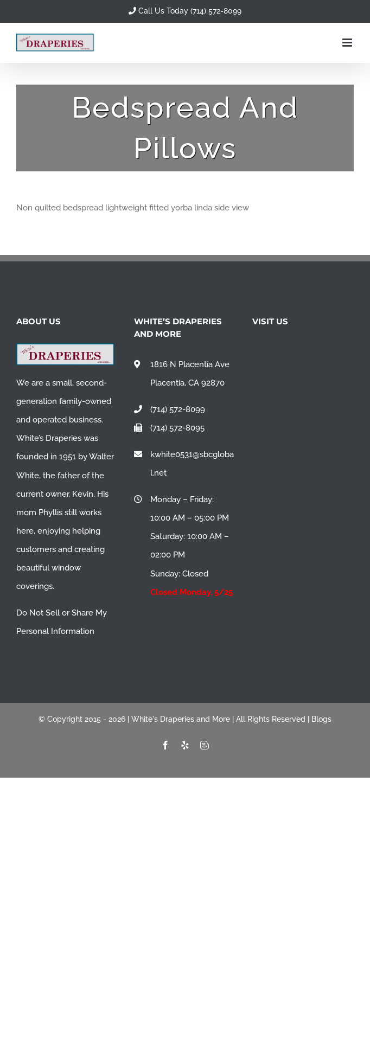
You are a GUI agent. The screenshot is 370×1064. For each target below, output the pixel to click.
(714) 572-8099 (177, 409)
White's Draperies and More (180, 719)
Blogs (321, 719)
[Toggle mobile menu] (348, 42)
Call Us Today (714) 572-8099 (185, 11)
